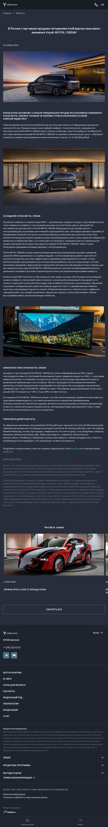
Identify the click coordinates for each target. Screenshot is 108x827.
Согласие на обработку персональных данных (25, 797)
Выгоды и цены (12, 772)
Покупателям (11, 703)
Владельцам (10, 709)
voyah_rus (8, 451)
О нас (6, 716)
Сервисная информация (17, 777)
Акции (80, 822)
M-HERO (7, 678)
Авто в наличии (12, 672)
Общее (7, 757)
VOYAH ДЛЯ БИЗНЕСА (14, 684)
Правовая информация (14, 794)
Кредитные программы (16, 765)
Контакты (9, 691)
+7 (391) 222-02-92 (11, 647)
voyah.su (76, 448)
